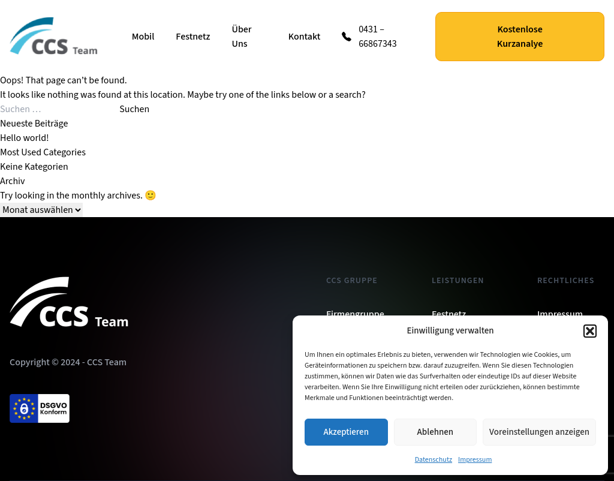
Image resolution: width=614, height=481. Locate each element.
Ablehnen (435, 432)
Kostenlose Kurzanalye (520, 36)
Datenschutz (433, 460)
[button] (590, 331)
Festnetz (193, 36)
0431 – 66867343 (378, 36)
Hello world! (24, 138)
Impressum (475, 460)
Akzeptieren (346, 432)
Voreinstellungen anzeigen (539, 432)
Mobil (143, 36)
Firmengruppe (355, 314)
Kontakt (304, 36)
